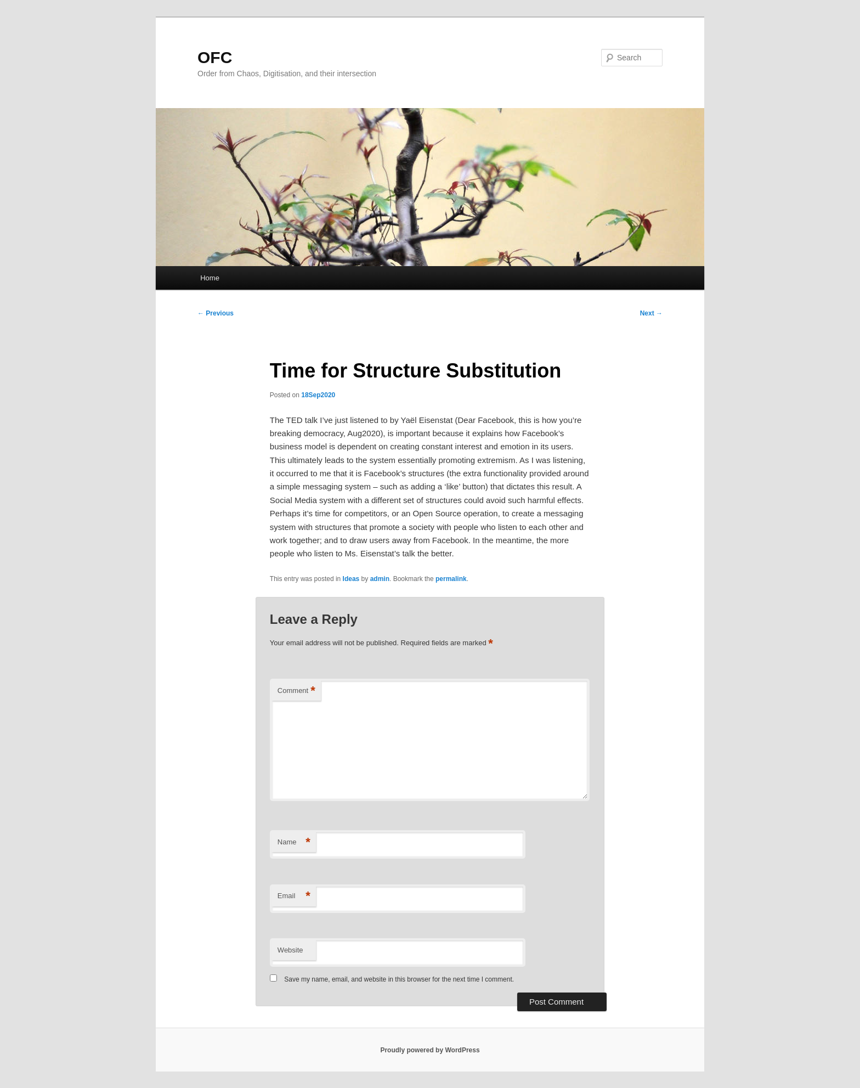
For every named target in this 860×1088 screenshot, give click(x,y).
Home (209, 278)
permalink (451, 579)
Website (290, 950)
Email (294, 896)
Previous (215, 313)
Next (651, 313)
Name (294, 842)
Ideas (351, 579)
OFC (214, 57)
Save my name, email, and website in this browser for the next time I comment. (399, 979)
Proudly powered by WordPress (429, 1050)
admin (379, 579)
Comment (296, 691)
